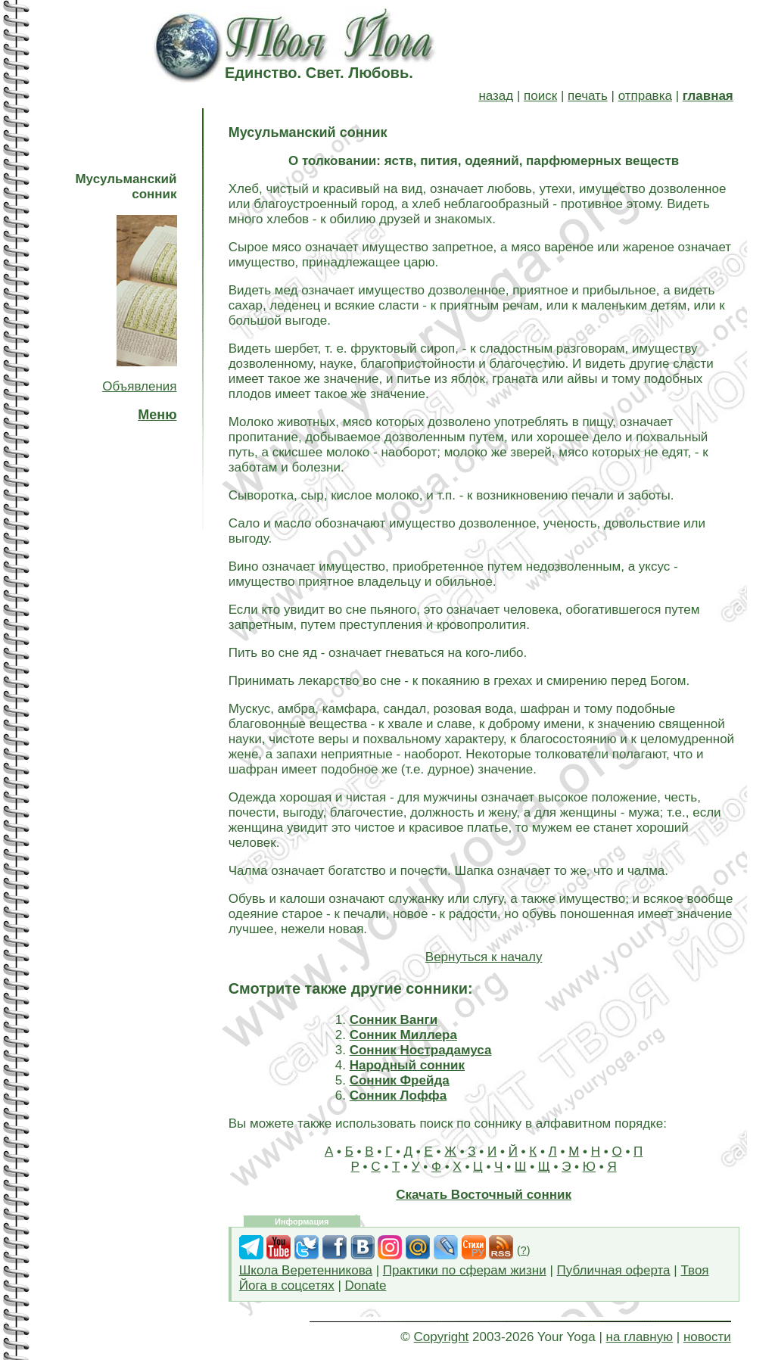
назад (495, 96)
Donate (366, 1285)
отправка (645, 96)
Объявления (139, 386)
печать (588, 96)
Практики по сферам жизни (464, 1270)
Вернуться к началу (484, 957)
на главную (639, 1337)
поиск (540, 96)
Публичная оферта (614, 1270)
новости (707, 1337)
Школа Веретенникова (305, 1270)
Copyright (441, 1337)
